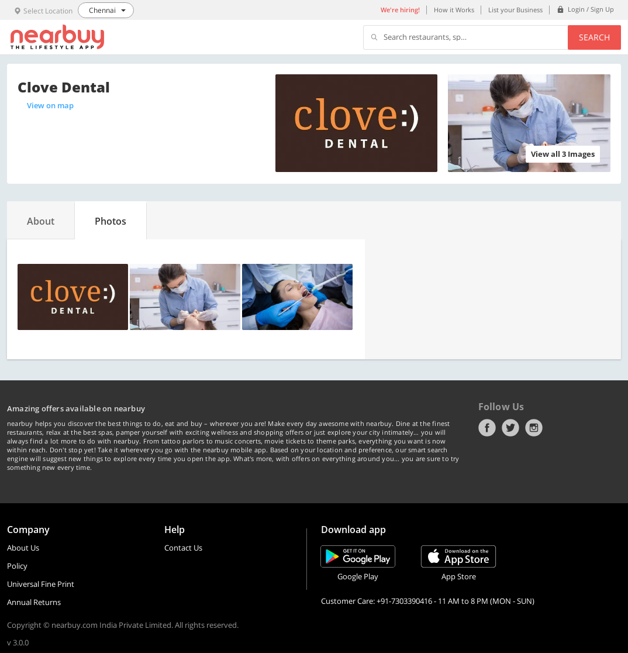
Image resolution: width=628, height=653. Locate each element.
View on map (50, 105)
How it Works (454, 9)
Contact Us (183, 547)
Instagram (534, 428)
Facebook (487, 428)
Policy (17, 566)
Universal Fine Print (40, 584)
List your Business (515, 9)
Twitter (510, 428)
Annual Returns (34, 602)
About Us (23, 547)
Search (594, 37)
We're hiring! (400, 9)
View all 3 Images (563, 154)
